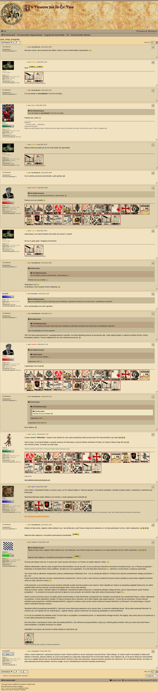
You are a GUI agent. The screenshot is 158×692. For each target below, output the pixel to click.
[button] (151, 42)
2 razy (12, 81)
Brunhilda (5, 293)
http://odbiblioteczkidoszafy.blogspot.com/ (37, 480)
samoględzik (6, 651)
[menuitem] (3, 31)
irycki (4, 498)
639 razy (13, 212)
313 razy (18, 136)
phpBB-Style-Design (23, 688)
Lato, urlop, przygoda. (10, 39)
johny (4, 122)
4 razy (17, 82)
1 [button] (154, 43)
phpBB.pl (20, 686)
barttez (4, 71)
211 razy (18, 512)
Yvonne (4, 447)
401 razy (13, 135)
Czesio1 (4, 199)
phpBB (14, 684)
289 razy (18, 462)
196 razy (13, 510)
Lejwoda (4, 552)
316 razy (18, 213)
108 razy (13, 304)
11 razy (13, 460)
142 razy (18, 306)
